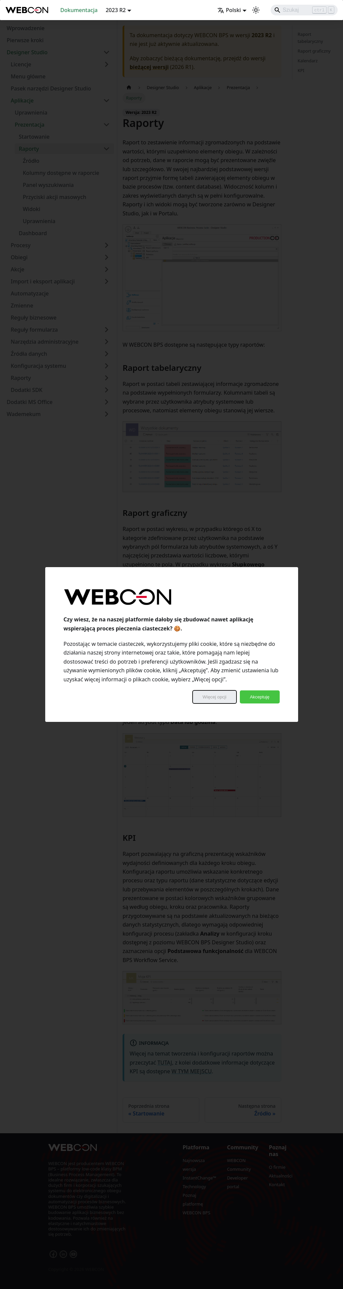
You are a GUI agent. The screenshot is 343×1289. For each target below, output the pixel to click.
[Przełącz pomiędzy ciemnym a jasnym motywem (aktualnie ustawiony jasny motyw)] (256, 10)
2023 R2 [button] (116, 10)
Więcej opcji (214, 696)
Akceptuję (260, 696)
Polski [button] (229, 10)
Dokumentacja (78, 10)
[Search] (304, 10)
